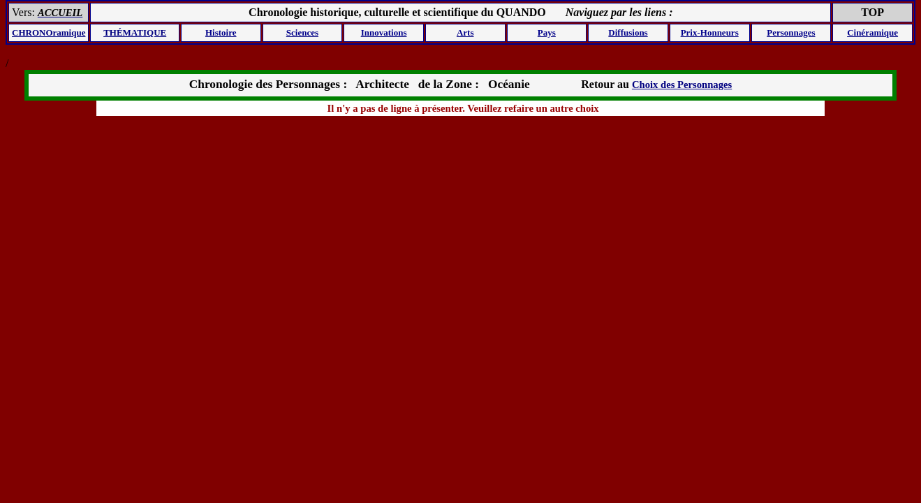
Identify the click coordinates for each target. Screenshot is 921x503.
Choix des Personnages (682, 84)
